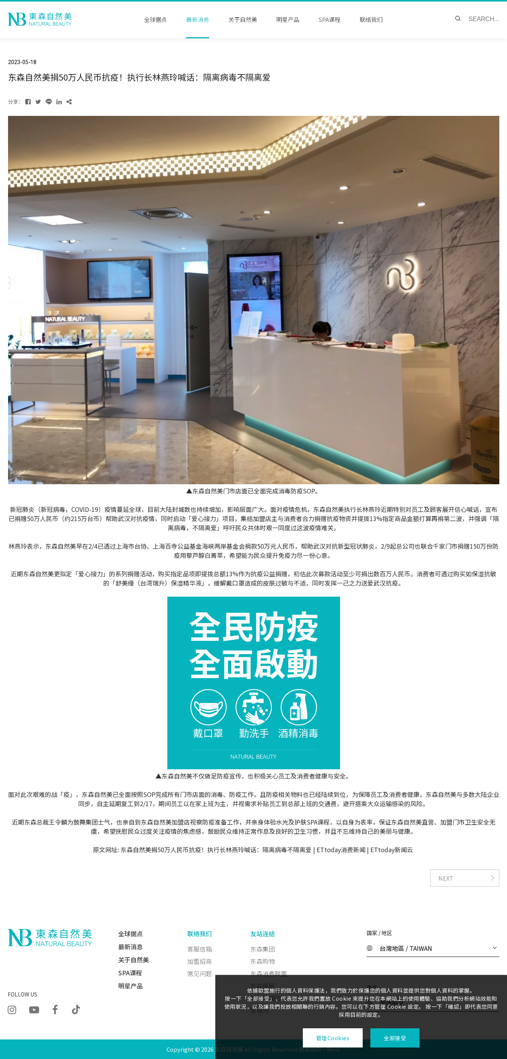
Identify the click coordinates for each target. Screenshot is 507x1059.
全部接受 (395, 1038)
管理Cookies (333, 1038)
